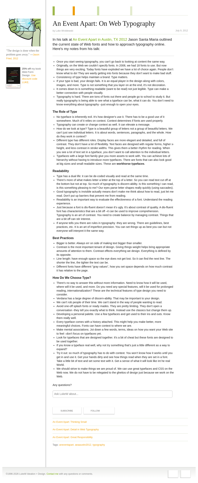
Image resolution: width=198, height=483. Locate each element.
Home (22, 11)
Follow (92, 411)
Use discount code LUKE (29, 79)
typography (99, 444)
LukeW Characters (23, 32)
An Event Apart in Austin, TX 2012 (100, 39)
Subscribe (63, 410)
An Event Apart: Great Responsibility (73, 437)
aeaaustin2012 (83, 444)
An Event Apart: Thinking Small (70, 421)
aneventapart (66, 444)
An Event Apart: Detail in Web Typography (76, 429)
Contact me (52, 474)
